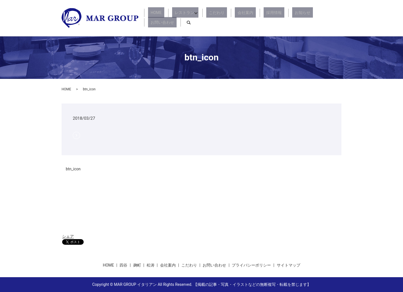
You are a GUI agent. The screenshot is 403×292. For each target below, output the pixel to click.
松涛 (150, 265)
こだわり (215, 18)
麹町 (137, 265)
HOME (162, 18)
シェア (68, 236)
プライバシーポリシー (251, 265)
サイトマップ (288, 265)
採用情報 (262, 18)
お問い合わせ (313, 18)
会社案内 (239, 18)
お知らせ (286, 18)
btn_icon (73, 169)
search (337, 18)
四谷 (123, 265)
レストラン (185, 18)
